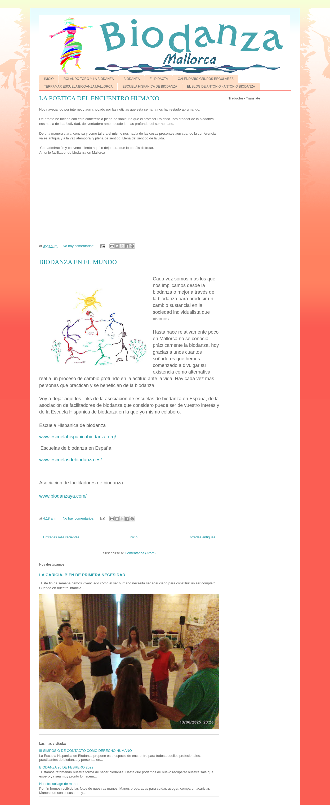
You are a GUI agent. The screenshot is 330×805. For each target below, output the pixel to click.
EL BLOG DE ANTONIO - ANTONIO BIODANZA (221, 86)
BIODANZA (132, 79)
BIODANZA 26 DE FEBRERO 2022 (66, 767)
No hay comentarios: (79, 246)
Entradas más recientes (61, 537)
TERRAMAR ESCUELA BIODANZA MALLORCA (78, 86)
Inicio (133, 537)
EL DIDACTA (159, 79)
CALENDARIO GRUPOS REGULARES (206, 79)
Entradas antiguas (201, 537)
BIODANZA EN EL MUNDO (78, 261)
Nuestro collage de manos (59, 784)
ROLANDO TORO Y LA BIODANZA (89, 79)
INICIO (49, 79)
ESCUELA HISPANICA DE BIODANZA (149, 86)
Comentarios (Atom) (140, 553)
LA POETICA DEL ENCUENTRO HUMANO (99, 98)
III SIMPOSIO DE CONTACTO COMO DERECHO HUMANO (85, 751)
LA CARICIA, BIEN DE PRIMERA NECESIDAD (82, 574)
